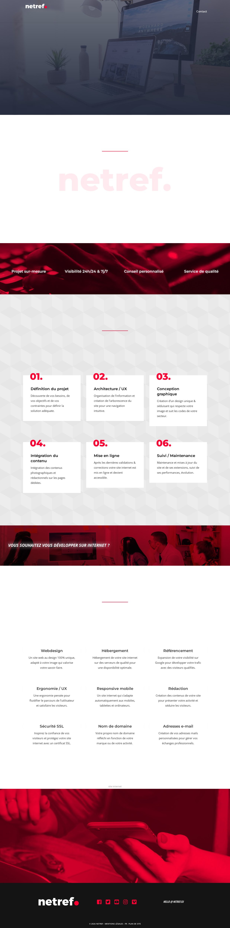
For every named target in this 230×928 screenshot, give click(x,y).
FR (126, 923)
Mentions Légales (114, 923)
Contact (201, 11)
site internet (115, 786)
